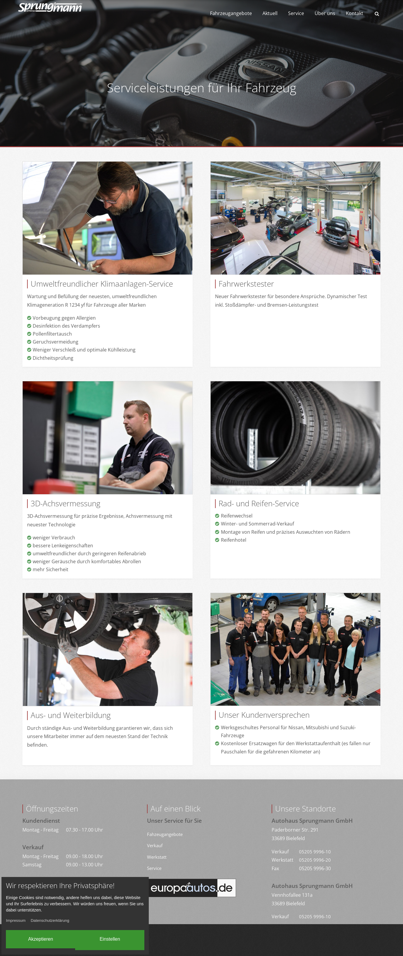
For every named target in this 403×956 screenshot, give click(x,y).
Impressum (19, 918)
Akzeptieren (31, 936)
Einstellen (126, 936)
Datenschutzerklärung (56, 918)
